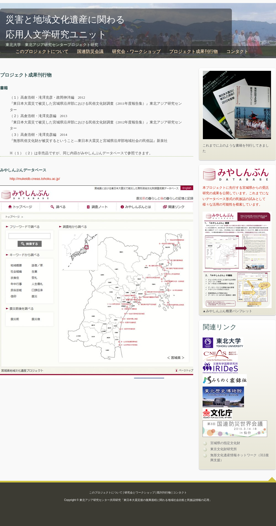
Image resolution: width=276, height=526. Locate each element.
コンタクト (237, 51)
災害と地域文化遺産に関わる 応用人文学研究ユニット (65, 26)
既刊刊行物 (164, 492)
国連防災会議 (90, 51)
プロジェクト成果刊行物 (193, 51)
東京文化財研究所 (223, 449)
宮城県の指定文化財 (225, 443)
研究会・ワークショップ (136, 51)
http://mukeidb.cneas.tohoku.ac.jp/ (35, 179)
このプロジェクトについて (41, 51)
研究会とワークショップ (139, 492)
